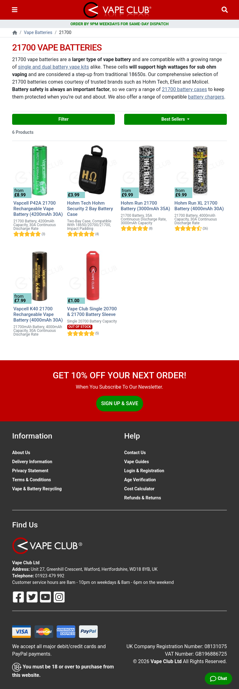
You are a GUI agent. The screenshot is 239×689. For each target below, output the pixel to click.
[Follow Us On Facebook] (19, 596)
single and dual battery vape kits (53, 67)
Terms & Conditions (31, 479)
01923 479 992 (49, 575)
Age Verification (140, 479)
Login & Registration (144, 470)
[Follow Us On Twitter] (33, 596)
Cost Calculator (139, 488)
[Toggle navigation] (14, 10)
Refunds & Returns (142, 497)
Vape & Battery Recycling (37, 488)
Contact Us (135, 452)
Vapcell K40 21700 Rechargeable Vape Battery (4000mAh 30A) (38, 314)
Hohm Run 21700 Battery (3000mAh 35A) (145, 205)
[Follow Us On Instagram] (59, 596)
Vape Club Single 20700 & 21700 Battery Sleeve (92, 311)
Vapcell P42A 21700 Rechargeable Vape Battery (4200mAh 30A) (38, 208)
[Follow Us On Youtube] (46, 596)
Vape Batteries (38, 32)
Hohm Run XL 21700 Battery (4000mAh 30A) (199, 205)
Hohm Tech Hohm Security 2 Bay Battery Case (90, 208)
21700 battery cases (184, 89)
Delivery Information (32, 461)
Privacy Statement (30, 470)
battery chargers (206, 97)
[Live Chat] (218, 678)
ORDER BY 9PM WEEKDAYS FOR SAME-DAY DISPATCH (119, 24)
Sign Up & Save (119, 403)
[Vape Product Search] (225, 10)
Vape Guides (136, 461)
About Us (21, 452)
